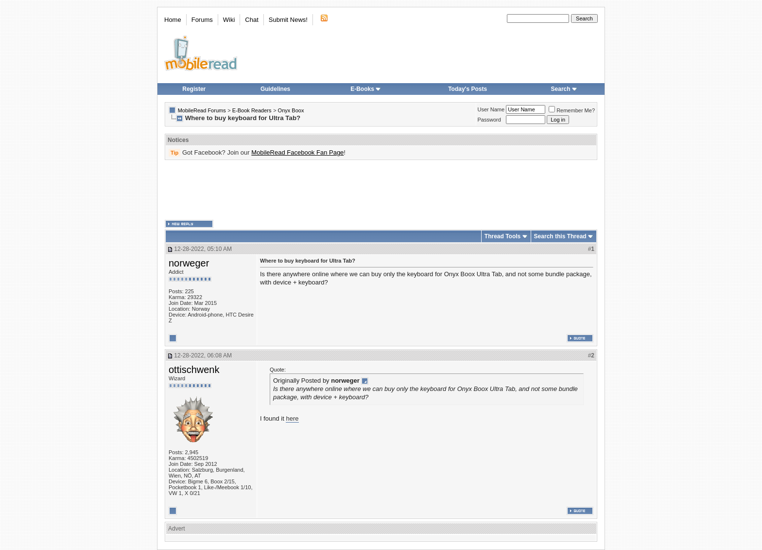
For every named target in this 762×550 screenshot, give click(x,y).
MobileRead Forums (202, 110)
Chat (251, 19)
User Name (491, 109)
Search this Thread (560, 236)
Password (489, 120)
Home (172, 19)
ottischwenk (194, 369)
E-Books (365, 89)
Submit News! (288, 19)
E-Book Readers (252, 110)
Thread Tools (502, 236)
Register (194, 89)
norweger (189, 263)
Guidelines (275, 89)
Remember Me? (572, 110)
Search (564, 89)
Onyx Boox (291, 110)
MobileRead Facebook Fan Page (297, 152)
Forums (202, 19)
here (292, 418)
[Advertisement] (381, 190)
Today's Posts (467, 89)
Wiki (229, 19)
